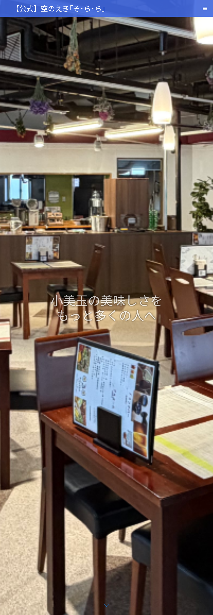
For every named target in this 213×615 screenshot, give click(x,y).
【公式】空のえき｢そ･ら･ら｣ (58, 8)
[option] (106, 307)
